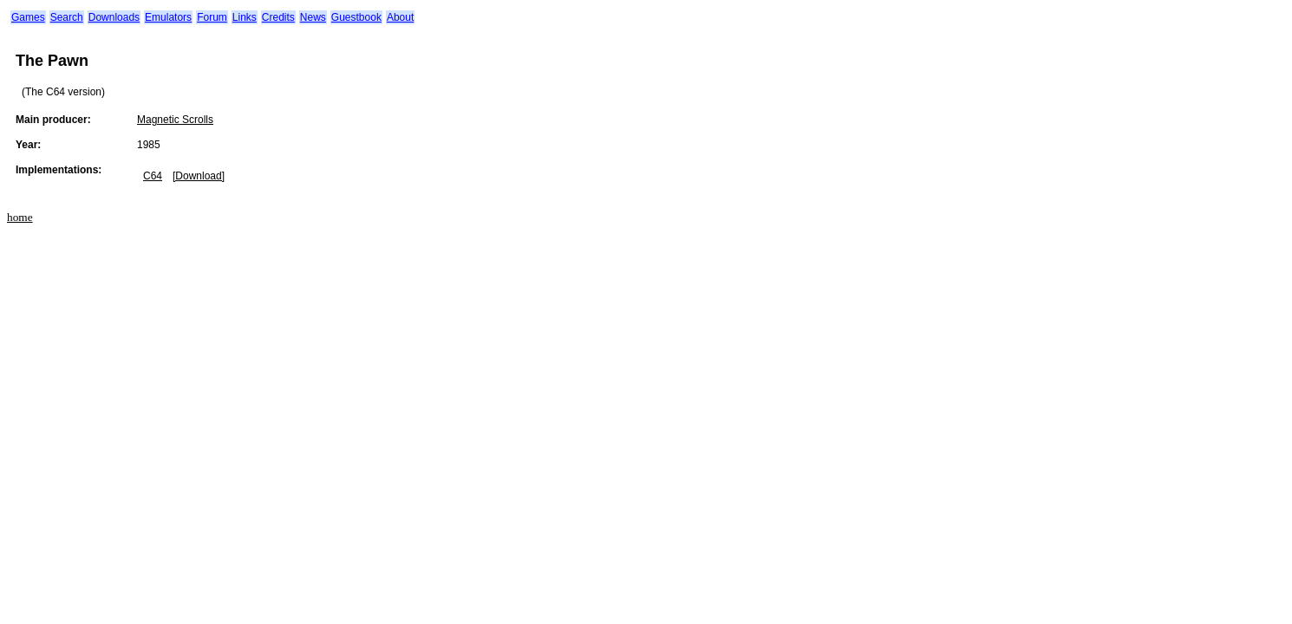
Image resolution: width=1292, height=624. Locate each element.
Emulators (168, 17)
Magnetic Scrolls (175, 120)
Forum (212, 17)
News (313, 17)
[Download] (199, 176)
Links (244, 17)
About (400, 17)
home (20, 217)
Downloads (114, 17)
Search (66, 17)
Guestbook (356, 17)
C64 (152, 176)
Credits (278, 17)
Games (28, 17)
